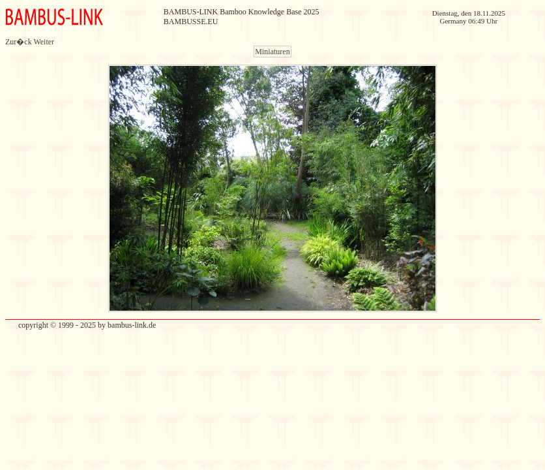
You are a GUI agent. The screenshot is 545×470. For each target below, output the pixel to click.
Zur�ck (18, 41)
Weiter (43, 41)
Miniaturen (272, 51)
